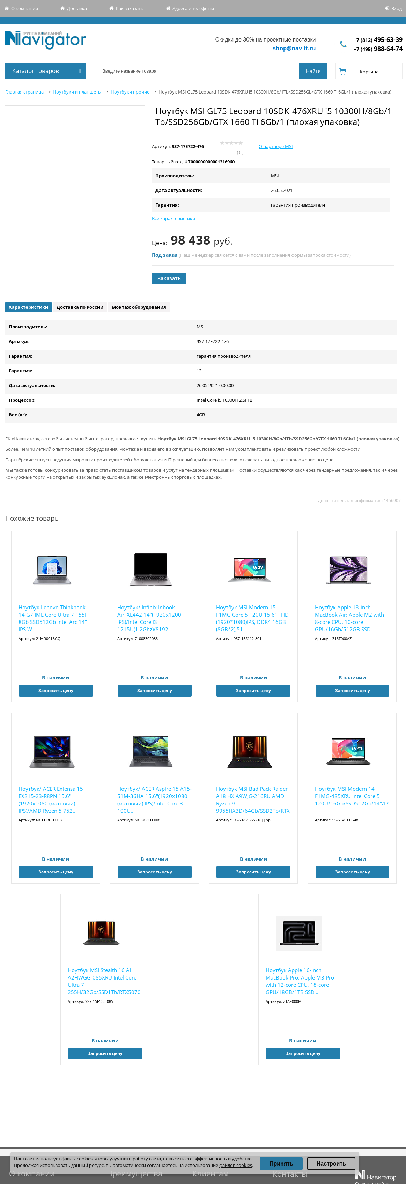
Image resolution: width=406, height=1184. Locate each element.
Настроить (331, 1164)
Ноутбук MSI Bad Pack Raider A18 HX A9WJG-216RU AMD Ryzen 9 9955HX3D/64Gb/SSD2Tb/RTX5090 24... (253, 800)
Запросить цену (55, 690)
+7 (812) (378, 40)
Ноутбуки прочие (130, 92)
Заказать (169, 278)
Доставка (77, 8)
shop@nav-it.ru (294, 48)
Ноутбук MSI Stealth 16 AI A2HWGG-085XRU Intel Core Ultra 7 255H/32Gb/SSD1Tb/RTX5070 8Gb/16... (104, 981)
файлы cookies (77, 1158)
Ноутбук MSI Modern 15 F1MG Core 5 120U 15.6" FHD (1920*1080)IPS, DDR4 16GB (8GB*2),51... (252, 618)
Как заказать (129, 8)
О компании (24, 8)
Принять (281, 1164)
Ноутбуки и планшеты (77, 92)
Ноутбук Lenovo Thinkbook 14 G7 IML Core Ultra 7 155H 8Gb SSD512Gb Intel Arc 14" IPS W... (54, 618)
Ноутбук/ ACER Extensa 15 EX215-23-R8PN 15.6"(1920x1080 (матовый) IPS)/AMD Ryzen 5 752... (51, 799)
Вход (396, 8)
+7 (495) (378, 49)
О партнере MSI (276, 146)
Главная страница (24, 92)
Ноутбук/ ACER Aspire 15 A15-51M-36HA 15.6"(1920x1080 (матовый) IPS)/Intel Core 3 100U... (154, 799)
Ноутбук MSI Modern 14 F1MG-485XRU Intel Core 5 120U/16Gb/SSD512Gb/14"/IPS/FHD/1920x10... (352, 796)
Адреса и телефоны (193, 8)
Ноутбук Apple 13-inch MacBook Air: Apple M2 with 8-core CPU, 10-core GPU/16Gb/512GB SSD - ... (349, 618)
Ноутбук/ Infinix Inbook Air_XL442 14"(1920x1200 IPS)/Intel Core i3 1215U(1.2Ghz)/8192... (149, 618)
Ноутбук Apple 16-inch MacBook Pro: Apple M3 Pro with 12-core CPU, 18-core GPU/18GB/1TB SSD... (300, 981)
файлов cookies (235, 1165)
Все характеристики (173, 218)
